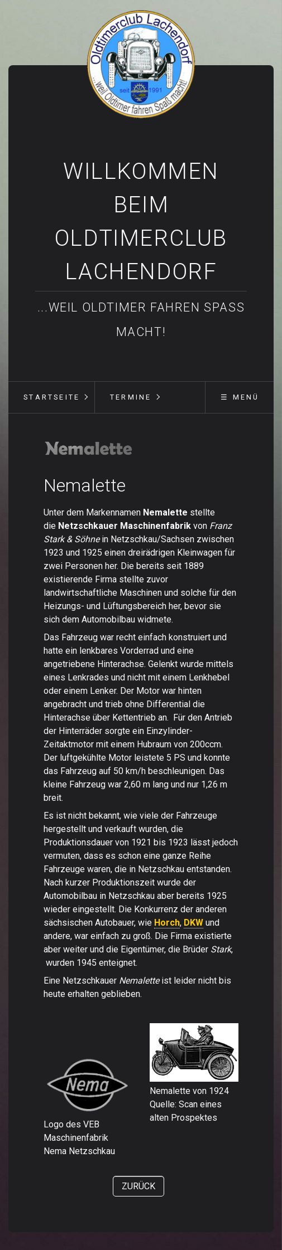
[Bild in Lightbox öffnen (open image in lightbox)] (88, 448)
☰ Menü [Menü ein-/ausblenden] (240, 397)
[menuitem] (51, 397)
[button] (138, 1186)
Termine (130, 397)
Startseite (51, 397)
